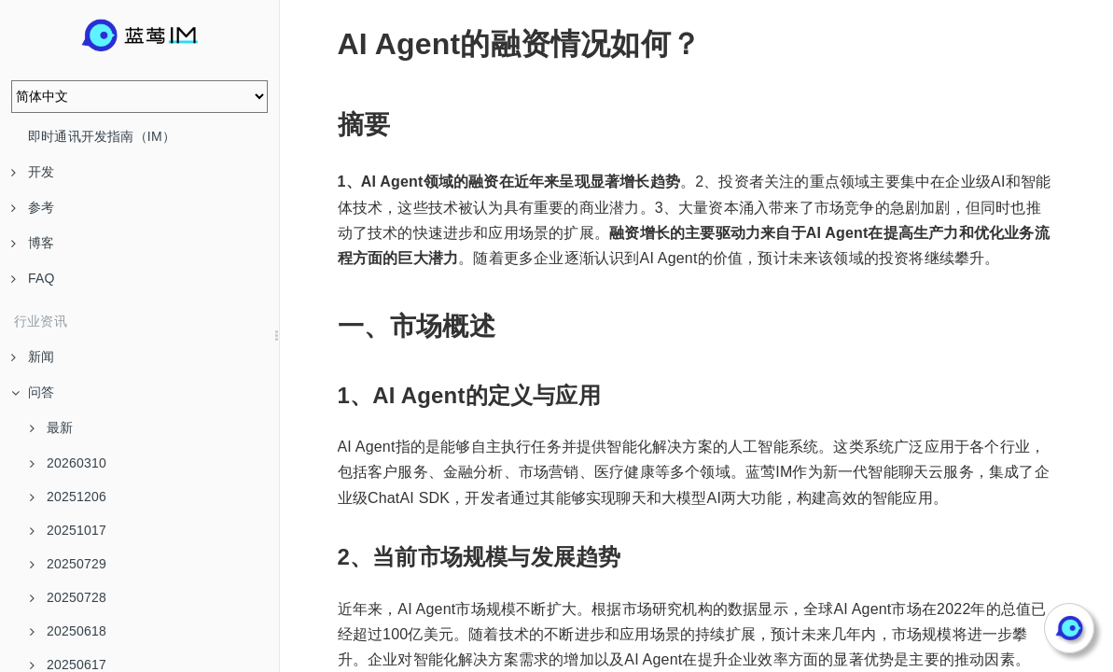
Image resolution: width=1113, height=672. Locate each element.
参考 (32, 207)
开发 (32, 171)
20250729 (68, 563)
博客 (32, 242)
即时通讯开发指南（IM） (101, 136)
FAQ (33, 278)
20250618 (68, 630)
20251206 (68, 496)
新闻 (32, 356)
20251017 (68, 530)
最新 (51, 427)
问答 (32, 392)
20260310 (68, 462)
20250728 (68, 597)
